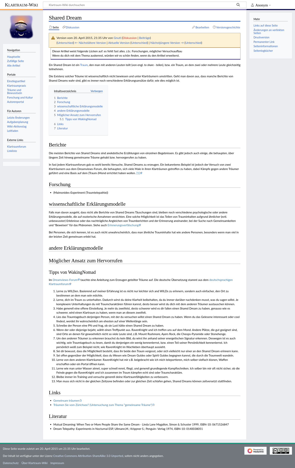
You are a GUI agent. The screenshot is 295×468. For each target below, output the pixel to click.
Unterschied (65, 42)
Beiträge (144, 37)
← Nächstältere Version (90, 42)
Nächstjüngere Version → (167, 42)
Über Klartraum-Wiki (34, 463)
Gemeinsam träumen (66, 400)
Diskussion (130, 37)
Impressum (57, 463)
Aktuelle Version (119, 42)
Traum (84, 65)
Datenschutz (11, 463)
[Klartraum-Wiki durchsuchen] (144, 5)
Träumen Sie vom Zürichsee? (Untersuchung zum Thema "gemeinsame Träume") (102, 405)
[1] (138, 173)
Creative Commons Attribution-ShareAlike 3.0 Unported (88, 455)
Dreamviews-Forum (65, 279)
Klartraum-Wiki (21, 5)
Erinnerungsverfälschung (123, 225)
